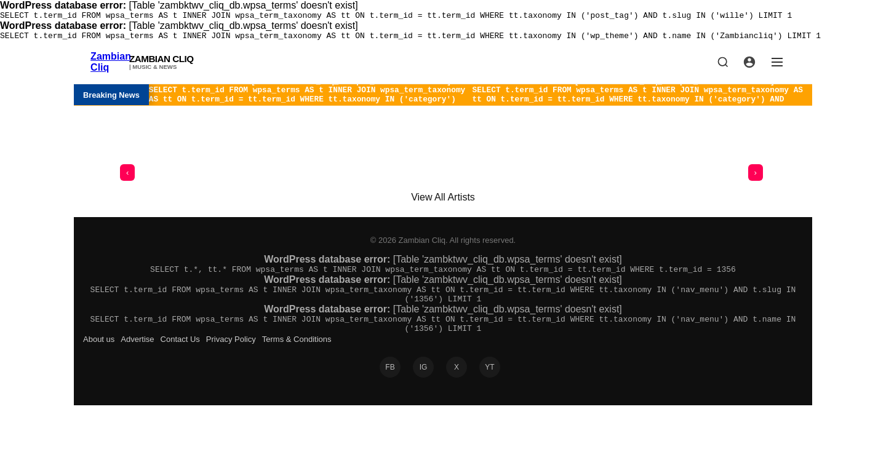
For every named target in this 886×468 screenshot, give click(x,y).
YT (489, 383)
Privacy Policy (231, 355)
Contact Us (180, 355)
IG (424, 383)
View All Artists (443, 204)
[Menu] (777, 65)
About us (98, 355)
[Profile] (749, 66)
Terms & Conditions (297, 355)
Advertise (137, 355)
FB (389, 383)
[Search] (723, 66)
